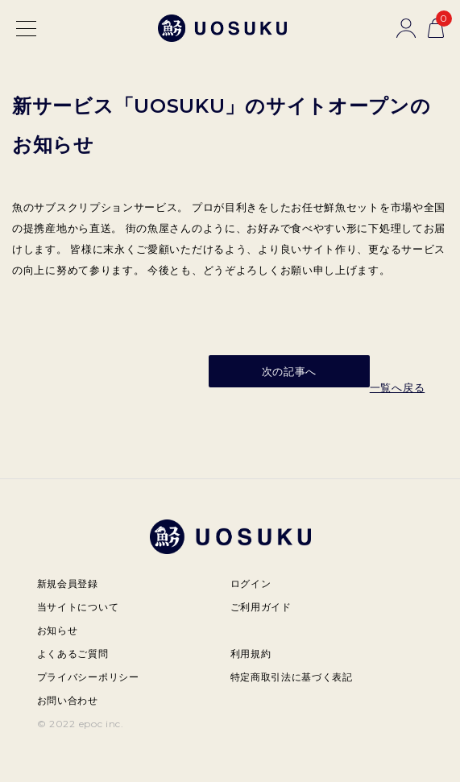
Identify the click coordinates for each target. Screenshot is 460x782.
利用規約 (250, 654)
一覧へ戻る (397, 387)
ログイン (250, 583)
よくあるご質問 (73, 654)
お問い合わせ (67, 700)
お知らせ (57, 630)
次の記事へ (289, 371)
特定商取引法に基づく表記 (291, 677)
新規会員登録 (67, 583)
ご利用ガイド (261, 607)
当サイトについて (78, 607)
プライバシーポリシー (88, 677)
